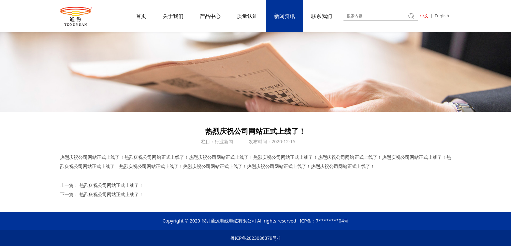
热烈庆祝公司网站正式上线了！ (111, 185)
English (442, 16)
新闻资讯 (284, 16)
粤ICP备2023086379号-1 (255, 238)
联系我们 (321, 16)
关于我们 (173, 16)
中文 (424, 16)
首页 (141, 16)
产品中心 (210, 16)
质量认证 (247, 16)
